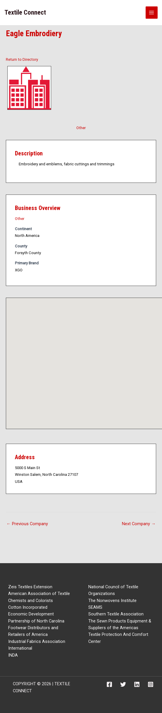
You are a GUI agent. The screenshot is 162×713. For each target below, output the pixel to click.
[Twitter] (123, 684)
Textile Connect (25, 12)
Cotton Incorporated (27, 607)
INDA (13, 655)
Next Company (139, 523)
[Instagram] (151, 684)
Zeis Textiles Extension (30, 586)
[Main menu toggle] (152, 12)
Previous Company (27, 523)
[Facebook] (109, 684)
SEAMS (95, 607)
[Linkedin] (137, 684)
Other (81, 128)
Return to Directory (22, 59)
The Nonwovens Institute (112, 600)
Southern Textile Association (116, 614)
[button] (90, 358)
